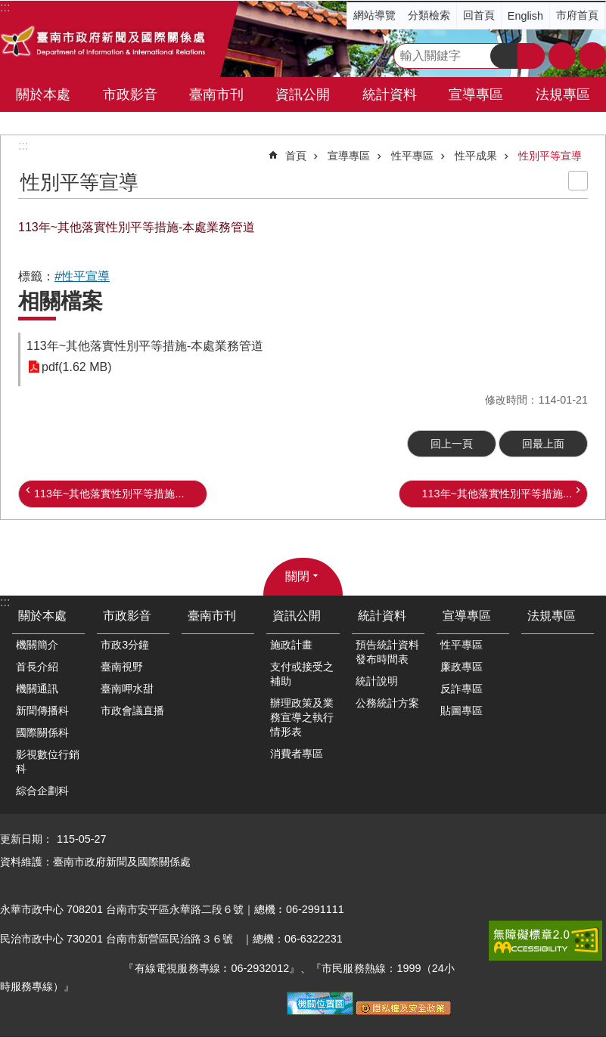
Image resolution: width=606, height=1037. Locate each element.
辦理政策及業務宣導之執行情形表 (302, 717)
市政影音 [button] (130, 94)
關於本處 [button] (43, 94)
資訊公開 (296, 615)
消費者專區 (296, 754)
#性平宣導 (82, 276)
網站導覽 (374, 15)
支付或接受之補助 (302, 674)
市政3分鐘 (125, 645)
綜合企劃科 (42, 791)
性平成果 (476, 156)
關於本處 (42, 615)
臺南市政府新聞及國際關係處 (104, 43)
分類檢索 (429, 15)
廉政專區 (461, 667)
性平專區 (412, 156)
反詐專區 (461, 689)
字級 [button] (562, 56)
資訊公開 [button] (302, 94)
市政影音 (127, 615)
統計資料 (382, 615)
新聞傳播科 (42, 710)
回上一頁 (451, 444)
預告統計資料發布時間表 (387, 652)
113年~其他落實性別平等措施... (109, 494)
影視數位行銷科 (47, 761)
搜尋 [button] (503, 56)
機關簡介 (37, 645)
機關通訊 (37, 689)
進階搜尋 (531, 56)
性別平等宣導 (550, 156)
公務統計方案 (387, 703)
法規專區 (563, 94)
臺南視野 (122, 667)
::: (23, 145)
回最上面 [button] (543, 444)
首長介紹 (37, 667)
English (525, 16)
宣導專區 (349, 156)
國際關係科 (42, 732)
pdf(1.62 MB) (76, 367)
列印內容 (578, 180)
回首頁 (479, 15)
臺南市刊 (216, 94)
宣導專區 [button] (476, 94)
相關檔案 (60, 301)
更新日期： (26, 839)
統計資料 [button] (389, 94)
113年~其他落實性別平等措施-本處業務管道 (144, 345)
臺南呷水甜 (127, 689)
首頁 (295, 156)
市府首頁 (577, 15)
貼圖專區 (461, 710)
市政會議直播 (132, 710)
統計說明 (377, 681)
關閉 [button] (297, 576)
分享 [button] (592, 56)
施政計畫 (291, 645)
